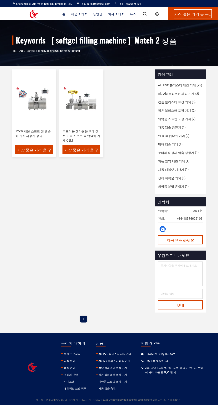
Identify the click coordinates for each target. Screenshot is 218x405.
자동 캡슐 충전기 (108, 388)
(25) (180, 85)
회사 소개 (116, 14)
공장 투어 (69, 360)
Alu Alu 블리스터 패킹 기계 (114, 360)
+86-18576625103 (128, 3)
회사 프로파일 (72, 354)
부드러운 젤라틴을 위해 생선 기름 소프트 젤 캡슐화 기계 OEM (81, 136)
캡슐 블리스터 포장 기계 (112, 367)
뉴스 (133, 14)
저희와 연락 (71, 374)
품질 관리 (69, 367)
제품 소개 (79, 14)
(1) (172, 127)
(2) (178, 94)
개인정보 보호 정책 (75, 388)
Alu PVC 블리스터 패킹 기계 (114, 354)
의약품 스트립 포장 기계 (112, 381)
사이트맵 (69, 381)
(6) (177, 102)
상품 (20, 50)
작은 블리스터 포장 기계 (112, 374)
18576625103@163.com (93, 3)
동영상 (97, 14)
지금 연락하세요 (180, 240)
